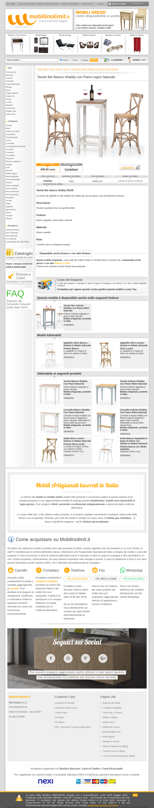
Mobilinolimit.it (19, 696)
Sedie (8, 204)
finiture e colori (62, 263)
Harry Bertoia (11, 236)
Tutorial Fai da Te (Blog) (114, 751)
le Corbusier (11, 239)
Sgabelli (9, 207)
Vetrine (9, 219)
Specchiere (10, 210)
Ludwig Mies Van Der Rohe (17, 242)
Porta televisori (12, 192)
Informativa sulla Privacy (66, 708)
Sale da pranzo (12, 195)
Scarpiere (10, 198)
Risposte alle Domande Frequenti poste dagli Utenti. (19, 304)
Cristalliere (10, 155)
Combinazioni (12, 137)
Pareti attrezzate (13, 179)
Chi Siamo (59, 722)
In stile (9, 102)
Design (9, 87)
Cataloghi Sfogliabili (112, 708)
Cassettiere (11, 134)
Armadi (9, 125)
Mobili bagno (11, 173)
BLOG (100, 4)
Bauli (8, 128)
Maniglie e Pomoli (111, 741)
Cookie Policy (61, 712)
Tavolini (9, 216)
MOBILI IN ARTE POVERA (48, 4)
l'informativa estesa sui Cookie (103, 805)
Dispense (10, 158)
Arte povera (11, 72)
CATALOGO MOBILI (26, 4)
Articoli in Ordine (117, 4)
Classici (9, 78)
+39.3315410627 (77, 578)
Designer (85, 60)
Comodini (10, 143)
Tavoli (8, 213)
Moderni (9, 105)
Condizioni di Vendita (64, 703)
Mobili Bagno (109, 736)
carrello (14, 588)
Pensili (9, 182)
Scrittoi (9, 201)
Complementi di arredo (16, 146)
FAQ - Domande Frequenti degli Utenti (72, 727)
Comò (8, 140)
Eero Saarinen (12, 233)
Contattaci (71, 169)
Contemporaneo (13, 84)
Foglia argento (12, 93)
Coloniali (10, 81)
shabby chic (97, 181)
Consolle (10, 149)
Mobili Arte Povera (111, 727)
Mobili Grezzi (109, 722)
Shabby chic (11, 111)
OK (135, 795)
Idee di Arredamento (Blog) (115, 746)
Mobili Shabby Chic (112, 732)
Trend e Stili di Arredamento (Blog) (119, 756)
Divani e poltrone (13, 161)
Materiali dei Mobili (111, 703)
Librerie (9, 170)
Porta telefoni (11, 189)
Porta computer (12, 186)
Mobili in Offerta (110, 717)
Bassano (9, 75)
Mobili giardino (12, 176)
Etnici (8, 90)
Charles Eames (12, 230)
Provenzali (10, 108)
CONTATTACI (86, 4)
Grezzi (8, 99)
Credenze (10, 152)
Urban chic (10, 114)
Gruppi (9, 164)
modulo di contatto (46, 581)
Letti (8, 167)
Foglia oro (10, 96)
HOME (12, 4)
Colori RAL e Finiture (112, 712)
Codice (75, 60)
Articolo (66, 60)
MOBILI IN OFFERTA (70, 4)
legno (71, 181)
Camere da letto (12, 131)
